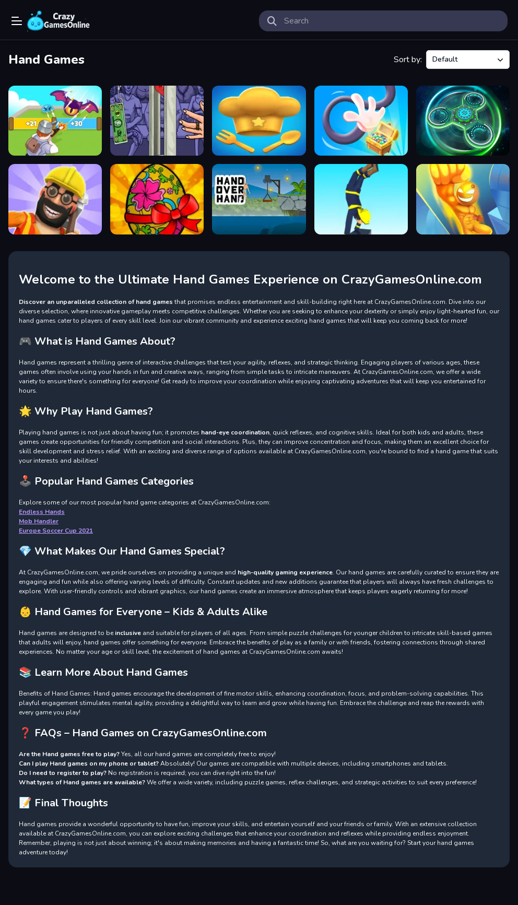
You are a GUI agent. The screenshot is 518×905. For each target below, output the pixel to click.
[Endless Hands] (258, 121)
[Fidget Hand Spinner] (463, 121)
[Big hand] (463, 199)
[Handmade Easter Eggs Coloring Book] (157, 199)
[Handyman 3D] (55, 199)
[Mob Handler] (55, 121)
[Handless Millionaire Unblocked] (157, 121)
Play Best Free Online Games (58, 21)
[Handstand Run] (361, 199)
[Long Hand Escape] (361, 121)
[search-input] (391, 21)
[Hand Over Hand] (258, 199)
